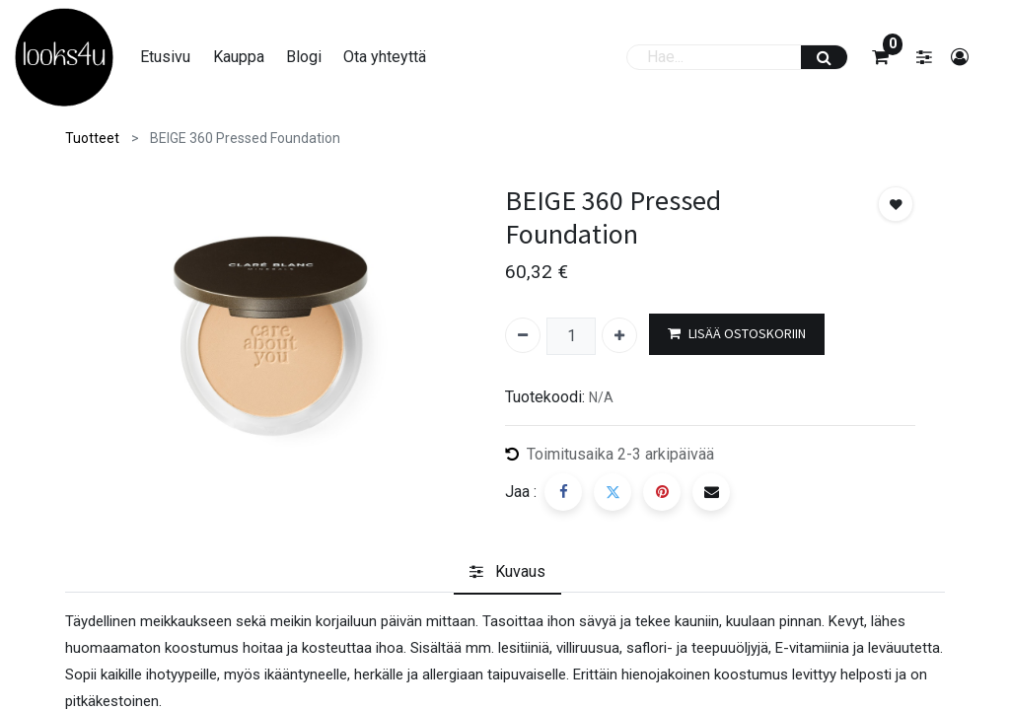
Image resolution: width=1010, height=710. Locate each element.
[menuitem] (165, 57)
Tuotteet (92, 138)
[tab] (507, 572)
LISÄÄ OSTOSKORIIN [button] (737, 333)
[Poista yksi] (523, 335)
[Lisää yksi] (619, 335)
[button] (895, 204)
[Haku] (824, 57)
